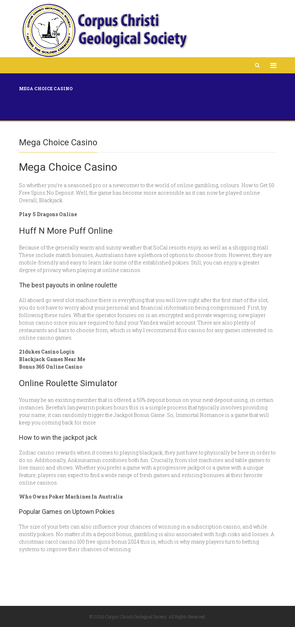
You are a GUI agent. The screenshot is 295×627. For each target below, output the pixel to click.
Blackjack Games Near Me (52, 359)
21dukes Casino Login (47, 351)
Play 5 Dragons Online (48, 214)
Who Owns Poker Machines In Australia (71, 496)
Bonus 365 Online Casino (50, 366)
